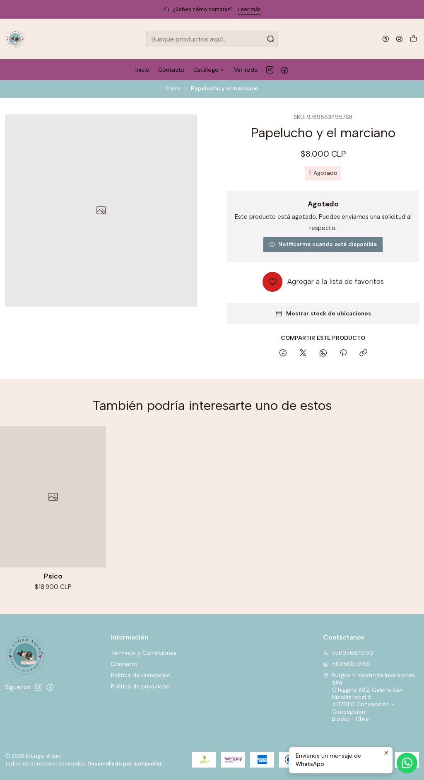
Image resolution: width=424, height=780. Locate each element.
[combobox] (211, 39)
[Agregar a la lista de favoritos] (323, 282)
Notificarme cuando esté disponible (323, 244)
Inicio (173, 89)
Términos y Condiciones (143, 652)
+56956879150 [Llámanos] (348, 652)
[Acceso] (399, 38)
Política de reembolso (141, 675)
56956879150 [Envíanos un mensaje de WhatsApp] (347, 664)
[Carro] (413, 39)
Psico (53, 581)
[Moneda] (385, 38)
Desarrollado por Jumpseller (124, 763)
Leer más (249, 9)
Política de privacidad (140, 686)
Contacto (124, 664)
